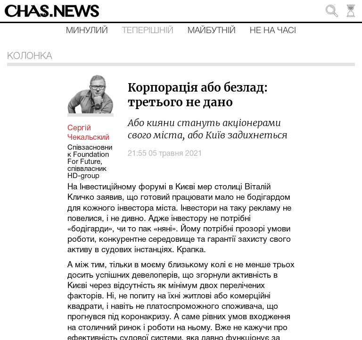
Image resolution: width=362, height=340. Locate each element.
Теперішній (147, 30)
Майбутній (212, 30)
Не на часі (273, 30)
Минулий (87, 30)
